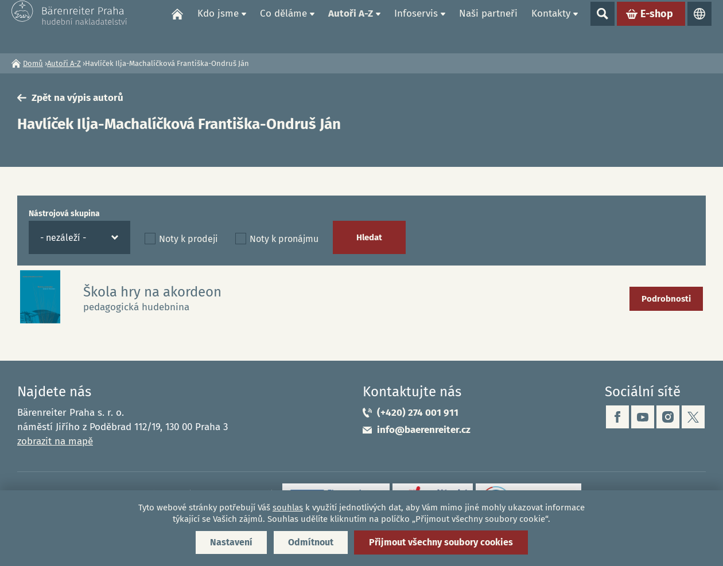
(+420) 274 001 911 (417, 413)
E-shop (656, 26)
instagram (667, 416)
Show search (602, 26)
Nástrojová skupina (64, 213)
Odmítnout (310, 542)
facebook (617, 416)
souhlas (288, 507)
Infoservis (416, 26)
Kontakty (550, 26)
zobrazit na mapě (55, 441)
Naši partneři (488, 26)
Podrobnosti (666, 299)
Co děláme (283, 26)
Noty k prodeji (188, 238)
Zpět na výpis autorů (77, 98)
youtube (642, 416)
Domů (177, 26)
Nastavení (231, 542)
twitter (693, 416)
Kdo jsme (218, 26)
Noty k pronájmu (284, 238)
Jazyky (699, 26)
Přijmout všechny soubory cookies (441, 542)
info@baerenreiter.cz (424, 430)
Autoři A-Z (350, 26)
